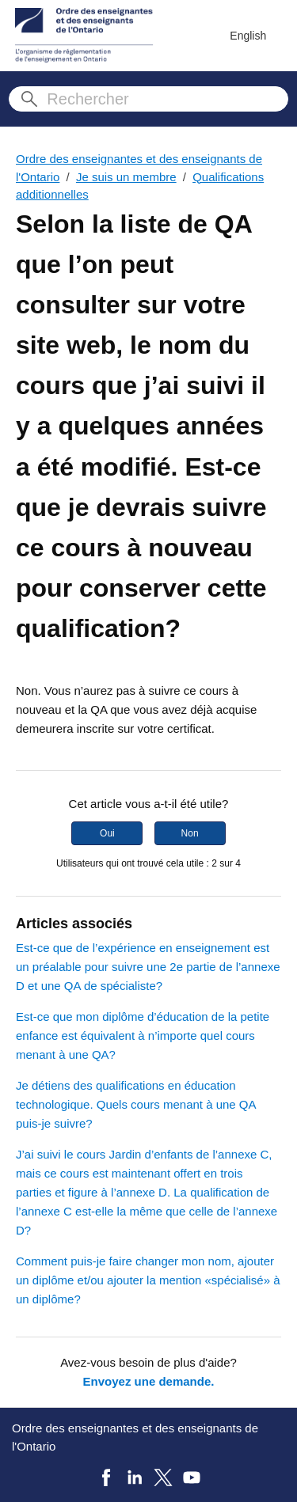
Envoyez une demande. (149, 1381)
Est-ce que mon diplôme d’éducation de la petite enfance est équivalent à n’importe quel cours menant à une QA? (142, 1035)
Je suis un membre (126, 177)
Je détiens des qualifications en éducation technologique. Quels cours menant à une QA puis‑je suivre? (136, 1104)
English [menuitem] (248, 35)
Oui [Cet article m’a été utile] (107, 833)
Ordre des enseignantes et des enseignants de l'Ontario (135, 1437)
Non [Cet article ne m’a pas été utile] (190, 833)
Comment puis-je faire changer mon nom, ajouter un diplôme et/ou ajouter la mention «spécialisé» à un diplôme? (148, 1280)
